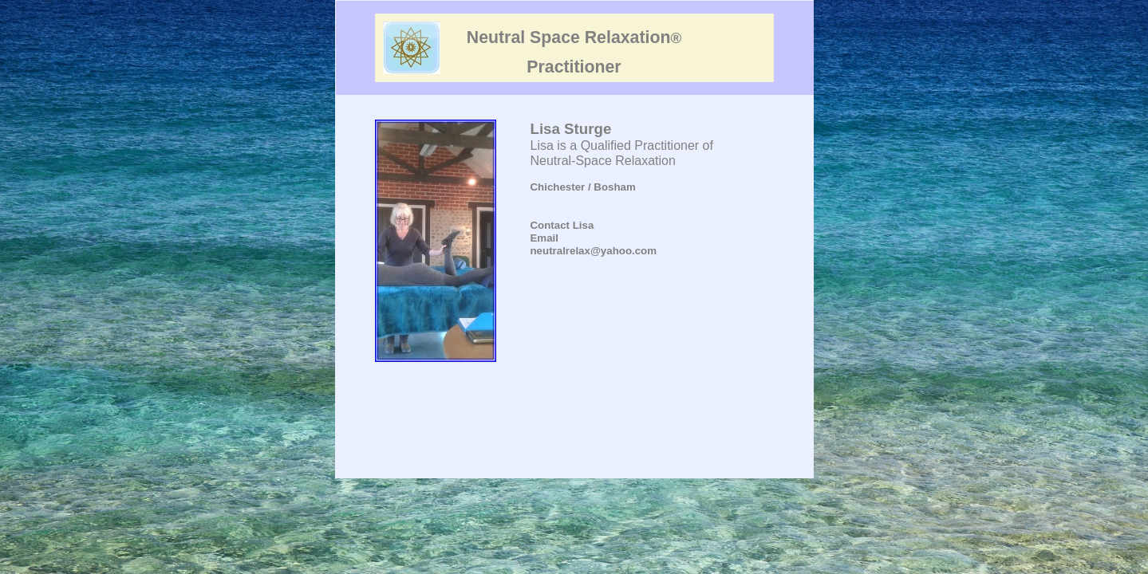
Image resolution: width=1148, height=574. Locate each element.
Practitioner (574, 67)
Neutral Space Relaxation (574, 37)
